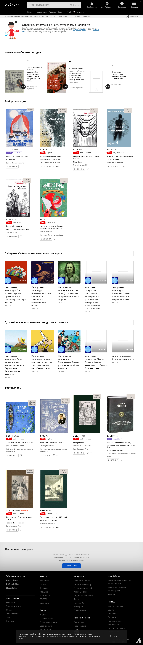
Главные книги (46, 618)
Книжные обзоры (82, 591)
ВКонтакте (10, 602)
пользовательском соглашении (56, 636)
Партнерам (79, 622)
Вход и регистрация (117, 587)
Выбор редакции (15, 101)
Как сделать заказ (116, 606)
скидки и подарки (79, 30)
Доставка (112, 613)
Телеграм (10, 621)
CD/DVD (43, 599)
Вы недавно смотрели (19, 549)
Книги (29, 12)
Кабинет (112, 594)
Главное (52, 12)
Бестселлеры (13, 387)
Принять (113, 636)
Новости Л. (79, 603)
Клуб (69, 12)
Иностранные (41, 12)
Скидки (52, 16)
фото (31, 109)
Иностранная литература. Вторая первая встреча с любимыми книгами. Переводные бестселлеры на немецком (14, 365)
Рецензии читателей (83, 588)
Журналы (44, 588)
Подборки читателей (83, 595)
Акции (43, 614)
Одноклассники (13, 613)
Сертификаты (26, 16)
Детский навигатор (82, 584)
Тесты (76, 599)
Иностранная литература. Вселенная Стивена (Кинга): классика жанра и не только (121, 293)
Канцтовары (45, 595)
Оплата (111, 610)
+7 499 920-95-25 (63, 16)
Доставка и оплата (12, 16)
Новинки (45, 16)
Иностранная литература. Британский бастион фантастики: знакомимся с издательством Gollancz (41, 296)
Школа (43, 584)
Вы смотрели (114, 590)
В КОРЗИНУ (12, 167)
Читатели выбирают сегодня (23, 52)
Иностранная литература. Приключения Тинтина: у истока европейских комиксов (69, 362)
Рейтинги (36, 16)
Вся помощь (113, 624)
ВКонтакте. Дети (13, 606)
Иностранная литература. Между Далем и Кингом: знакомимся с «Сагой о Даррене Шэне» (96, 362)
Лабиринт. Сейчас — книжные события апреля (34, 253)
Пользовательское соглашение (116, 629)
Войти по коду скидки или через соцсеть (120, 582)
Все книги (44, 580)
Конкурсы (78, 606)
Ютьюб (9, 610)
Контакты (77, 16)
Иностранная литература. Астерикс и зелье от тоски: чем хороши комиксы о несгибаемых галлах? (42, 362)
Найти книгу (71, 565)
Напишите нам (114, 621)
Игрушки (44, 591)
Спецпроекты (80, 610)
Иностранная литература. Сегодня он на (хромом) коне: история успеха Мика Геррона (68, 293)
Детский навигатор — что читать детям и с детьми (36, 322)
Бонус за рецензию (48, 622)
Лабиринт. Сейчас (82, 580)
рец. (62, 109)
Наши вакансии (81, 625)
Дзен (8, 617)
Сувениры (44, 603)
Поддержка (87, 16)
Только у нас (45, 629)
